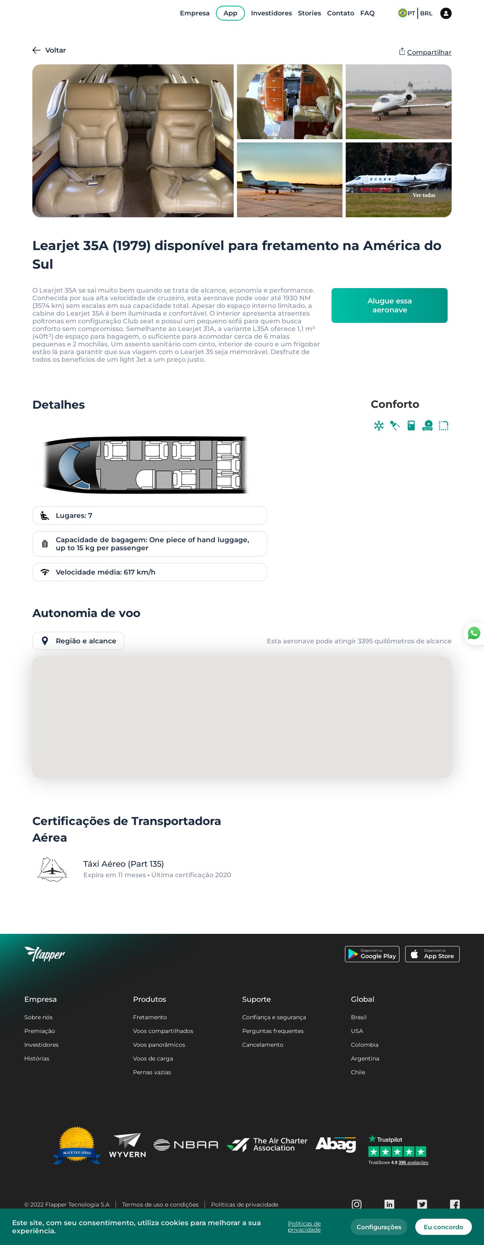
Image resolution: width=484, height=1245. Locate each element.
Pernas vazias (152, 1072)
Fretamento (150, 1017)
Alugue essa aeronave (390, 305)
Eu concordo (443, 1227)
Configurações (379, 1227)
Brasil (359, 1017)
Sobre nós (38, 1017)
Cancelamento (262, 1044)
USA (357, 1031)
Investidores (41, 1044)
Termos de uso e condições (160, 1204)
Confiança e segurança (274, 1017)
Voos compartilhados (163, 1031)
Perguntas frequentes (273, 1031)
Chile (358, 1072)
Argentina (365, 1058)
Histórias (36, 1058)
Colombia (364, 1044)
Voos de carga (153, 1058)
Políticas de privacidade (244, 1204)
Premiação (39, 1031)
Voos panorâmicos (159, 1044)
